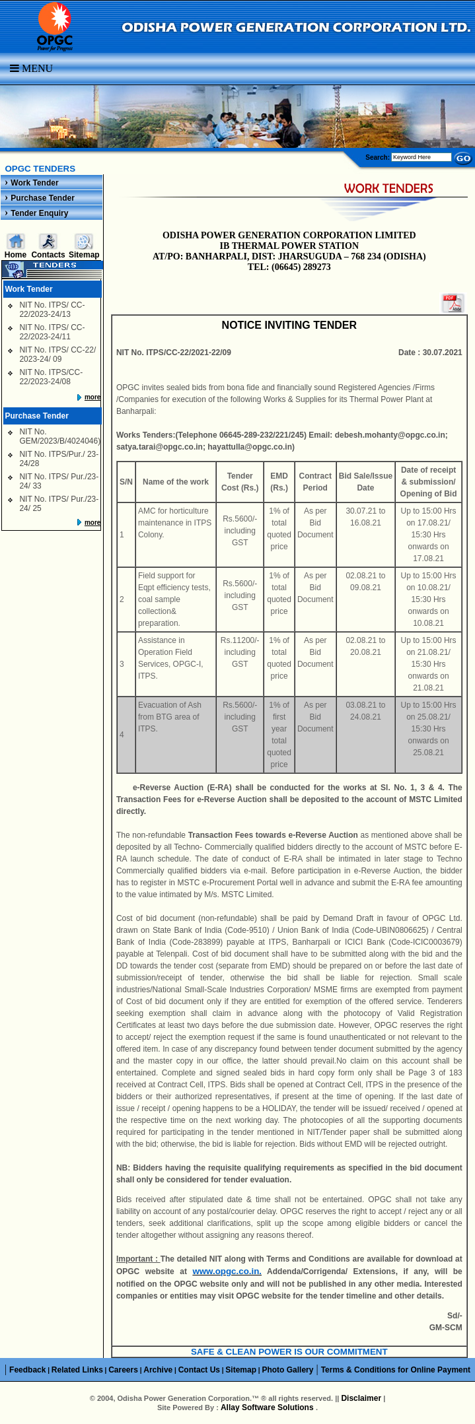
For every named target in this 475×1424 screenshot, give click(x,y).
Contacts (48, 254)
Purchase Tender (42, 198)
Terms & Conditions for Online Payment (395, 1369)
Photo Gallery (287, 1369)
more (92, 397)
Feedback (27, 1369)
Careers (123, 1369)
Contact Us (199, 1369)
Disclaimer (361, 1398)
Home (15, 254)
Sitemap (84, 254)
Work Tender (34, 182)
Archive (157, 1369)
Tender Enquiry (39, 213)
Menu (31, 68)
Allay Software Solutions (268, 1407)
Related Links (77, 1369)
